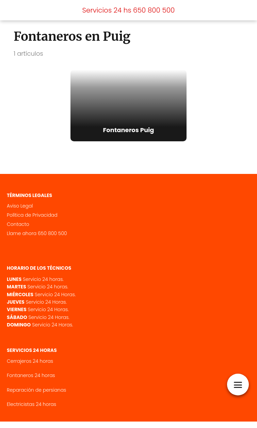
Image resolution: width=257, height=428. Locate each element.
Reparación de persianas (36, 396)
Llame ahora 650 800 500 (37, 239)
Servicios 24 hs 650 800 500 (128, 10)
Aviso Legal (20, 212)
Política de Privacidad (32, 221)
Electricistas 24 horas (31, 410)
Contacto (18, 230)
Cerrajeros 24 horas (30, 367)
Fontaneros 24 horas (31, 381)
